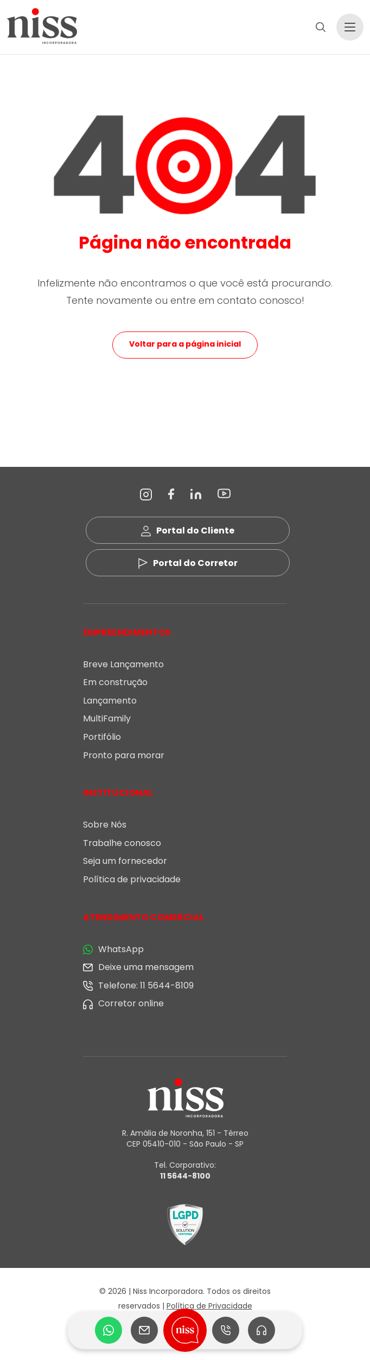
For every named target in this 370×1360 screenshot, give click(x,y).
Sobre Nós (104, 824)
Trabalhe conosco (122, 843)
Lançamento (110, 700)
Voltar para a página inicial (185, 344)
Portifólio (102, 737)
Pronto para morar (123, 755)
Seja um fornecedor (125, 861)
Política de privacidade (132, 879)
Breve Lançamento (123, 664)
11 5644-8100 (185, 1176)
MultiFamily (107, 718)
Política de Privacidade (209, 1305)
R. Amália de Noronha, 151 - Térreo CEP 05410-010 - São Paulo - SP (185, 1138)
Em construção (115, 682)
